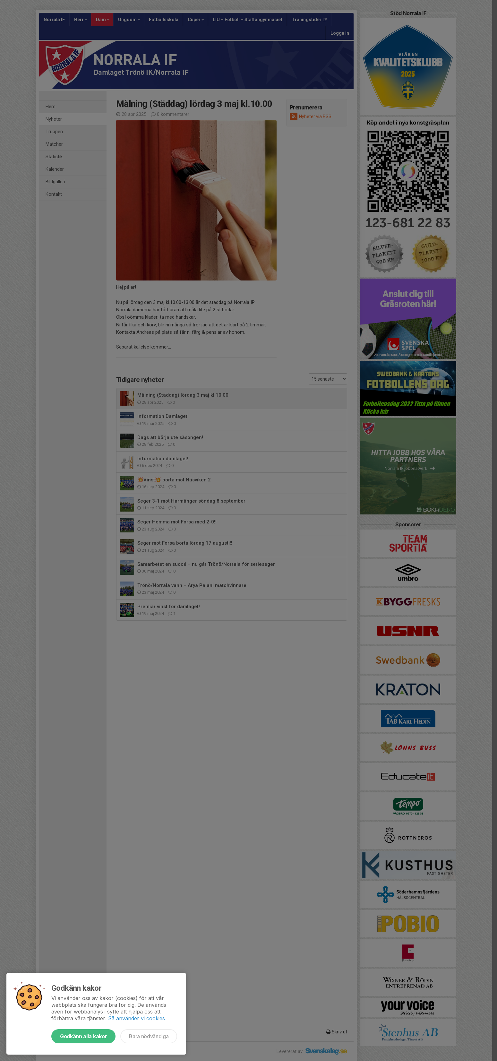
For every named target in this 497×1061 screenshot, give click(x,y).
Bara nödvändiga (148, 1036)
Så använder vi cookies (136, 1018)
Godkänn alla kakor (83, 1036)
